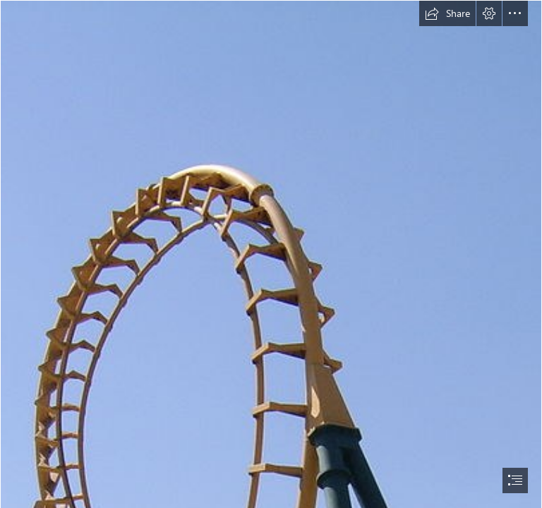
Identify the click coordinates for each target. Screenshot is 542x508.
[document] (271, 254)
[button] (447, 13)
